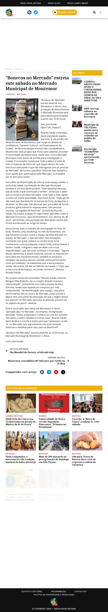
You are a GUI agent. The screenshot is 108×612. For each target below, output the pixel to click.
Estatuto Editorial (32, 591)
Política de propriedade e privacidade (54, 594)
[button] (42, 372)
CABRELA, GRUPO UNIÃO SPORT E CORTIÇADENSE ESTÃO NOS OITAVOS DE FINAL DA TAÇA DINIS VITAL (93, 91)
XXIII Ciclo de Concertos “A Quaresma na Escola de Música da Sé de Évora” (21, 422)
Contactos (80, 591)
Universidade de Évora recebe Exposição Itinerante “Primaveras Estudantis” (52, 423)
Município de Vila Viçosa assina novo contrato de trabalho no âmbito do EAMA (91, 132)
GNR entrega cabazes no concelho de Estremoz (91, 112)
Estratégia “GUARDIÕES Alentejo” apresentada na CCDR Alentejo (91, 156)
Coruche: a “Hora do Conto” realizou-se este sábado (85, 422)
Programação (58, 591)
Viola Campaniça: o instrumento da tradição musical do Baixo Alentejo (21, 459)
